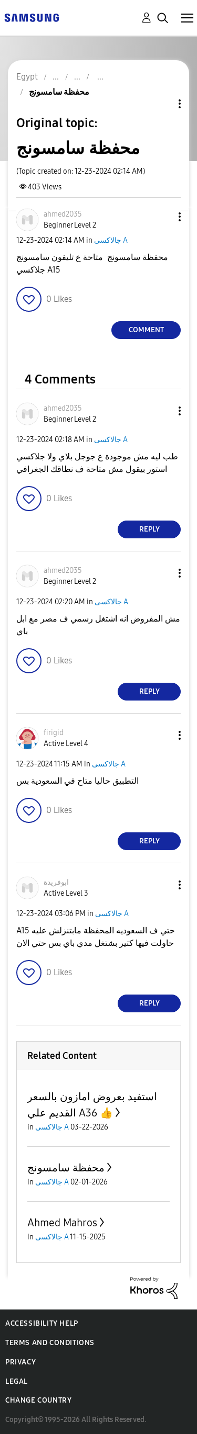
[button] (162, 217)
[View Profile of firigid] (54, 732)
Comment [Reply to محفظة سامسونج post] (146, 329)
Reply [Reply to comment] (149, 529)
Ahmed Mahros (62, 1222)
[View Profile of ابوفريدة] (56, 882)
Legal (16, 1381)
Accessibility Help (41, 1323)
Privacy (20, 1362)
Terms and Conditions (50, 1342)
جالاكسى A (111, 240)
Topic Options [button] (162, 104)
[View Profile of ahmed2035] (63, 214)
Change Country (38, 1400)
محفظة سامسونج (66, 1167)
